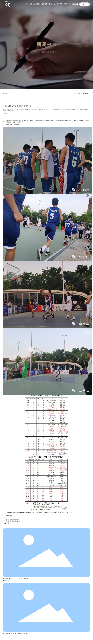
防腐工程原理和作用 (13, 520)
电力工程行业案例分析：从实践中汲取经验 (15, 633)
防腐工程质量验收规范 (14, 521)
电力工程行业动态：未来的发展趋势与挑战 (15, 578)
